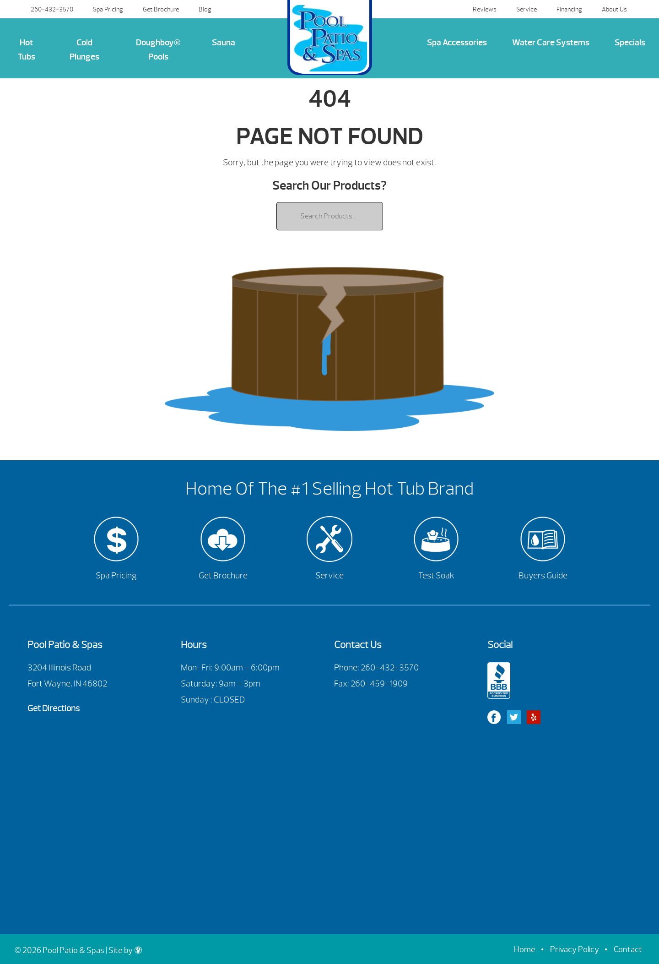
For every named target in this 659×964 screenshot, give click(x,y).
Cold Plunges (84, 49)
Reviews (485, 9)
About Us (614, 9)
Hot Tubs (26, 49)
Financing (569, 9)
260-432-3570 (52, 9)
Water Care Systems (550, 42)
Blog (205, 9)
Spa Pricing (108, 9)
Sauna (223, 42)
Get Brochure (161, 9)
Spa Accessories (457, 42)
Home (524, 949)
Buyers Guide (543, 575)
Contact (628, 949)
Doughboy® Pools (158, 49)
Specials (630, 42)
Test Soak (436, 575)
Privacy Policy (574, 949)
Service (526, 9)
